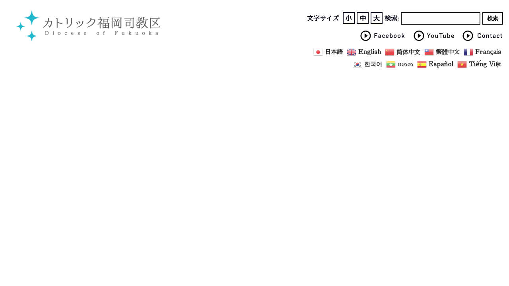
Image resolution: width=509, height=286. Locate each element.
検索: (392, 18)
